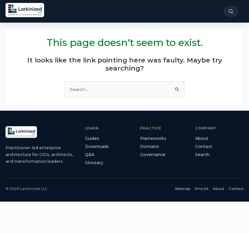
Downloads (97, 146)
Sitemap (182, 188)
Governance (152, 154)
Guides (92, 138)
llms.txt (201, 188)
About (201, 138)
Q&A (89, 154)
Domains (149, 146)
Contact (203, 146)
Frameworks (153, 138)
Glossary (94, 162)
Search (202, 154)
